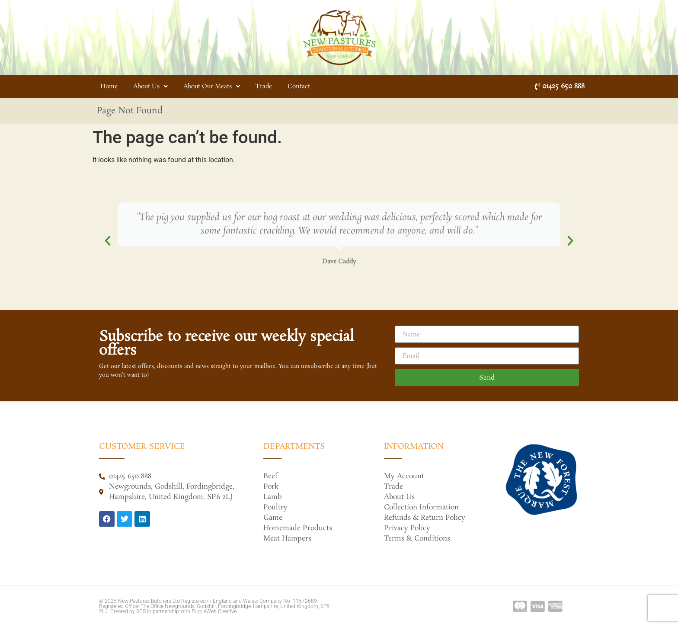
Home (109, 86)
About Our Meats (211, 86)
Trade (264, 86)
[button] (107, 240)
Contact (299, 86)
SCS (141, 611)
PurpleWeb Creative (214, 611)
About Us (150, 86)
